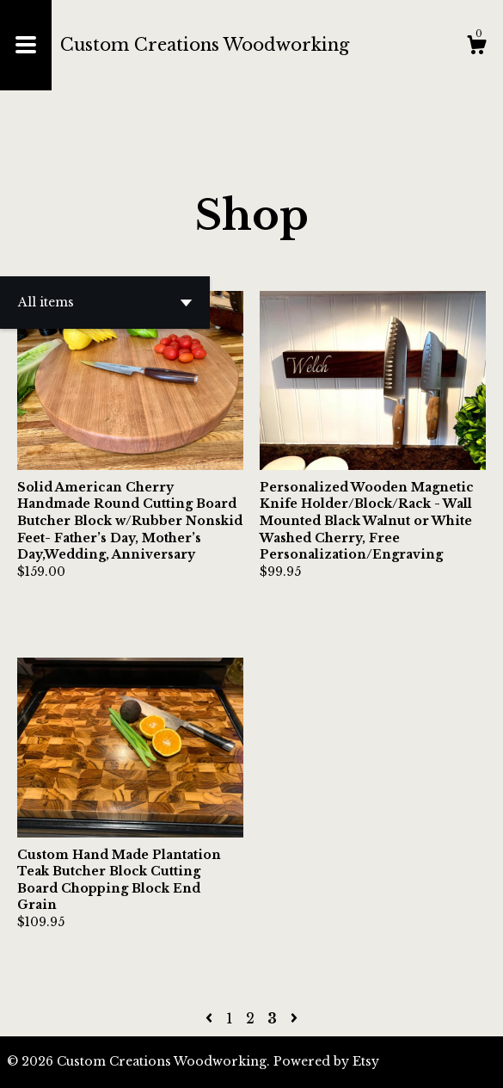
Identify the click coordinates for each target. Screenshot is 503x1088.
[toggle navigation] (26, 45)
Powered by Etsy (326, 1061)
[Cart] (476, 47)
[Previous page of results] (211, 1018)
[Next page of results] (294, 1018)
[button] (105, 302)
